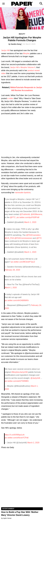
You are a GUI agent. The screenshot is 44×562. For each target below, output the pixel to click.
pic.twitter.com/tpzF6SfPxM (28, 217)
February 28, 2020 (12, 270)
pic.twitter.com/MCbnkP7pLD (23, 262)
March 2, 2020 (33, 443)
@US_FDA (9, 238)
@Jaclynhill (35, 378)
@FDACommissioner (23, 238)
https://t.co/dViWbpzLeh (15, 435)
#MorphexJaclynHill (19, 372)
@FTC (12, 217)
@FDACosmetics (33, 235)
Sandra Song (16, 44)
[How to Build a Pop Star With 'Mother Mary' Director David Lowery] (22, 496)
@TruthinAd (25, 214)
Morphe (26, 53)
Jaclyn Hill (5, 50)
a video (10, 98)
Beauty (22, 34)
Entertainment (8, 509)
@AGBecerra (36, 214)
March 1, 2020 (30, 222)
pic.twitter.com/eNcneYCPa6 (17, 438)
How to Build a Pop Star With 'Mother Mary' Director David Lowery (19, 513)
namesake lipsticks (23, 192)
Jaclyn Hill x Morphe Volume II (22, 67)
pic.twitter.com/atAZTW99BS (17, 381)
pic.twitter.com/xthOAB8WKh (17, 300)
